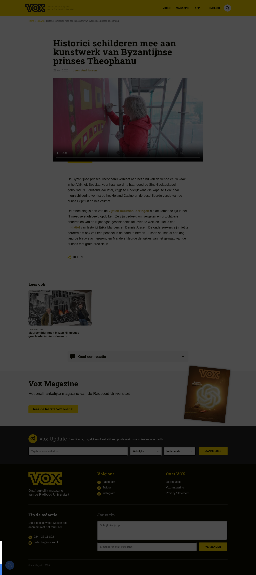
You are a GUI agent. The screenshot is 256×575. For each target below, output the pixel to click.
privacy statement (43, 558)
